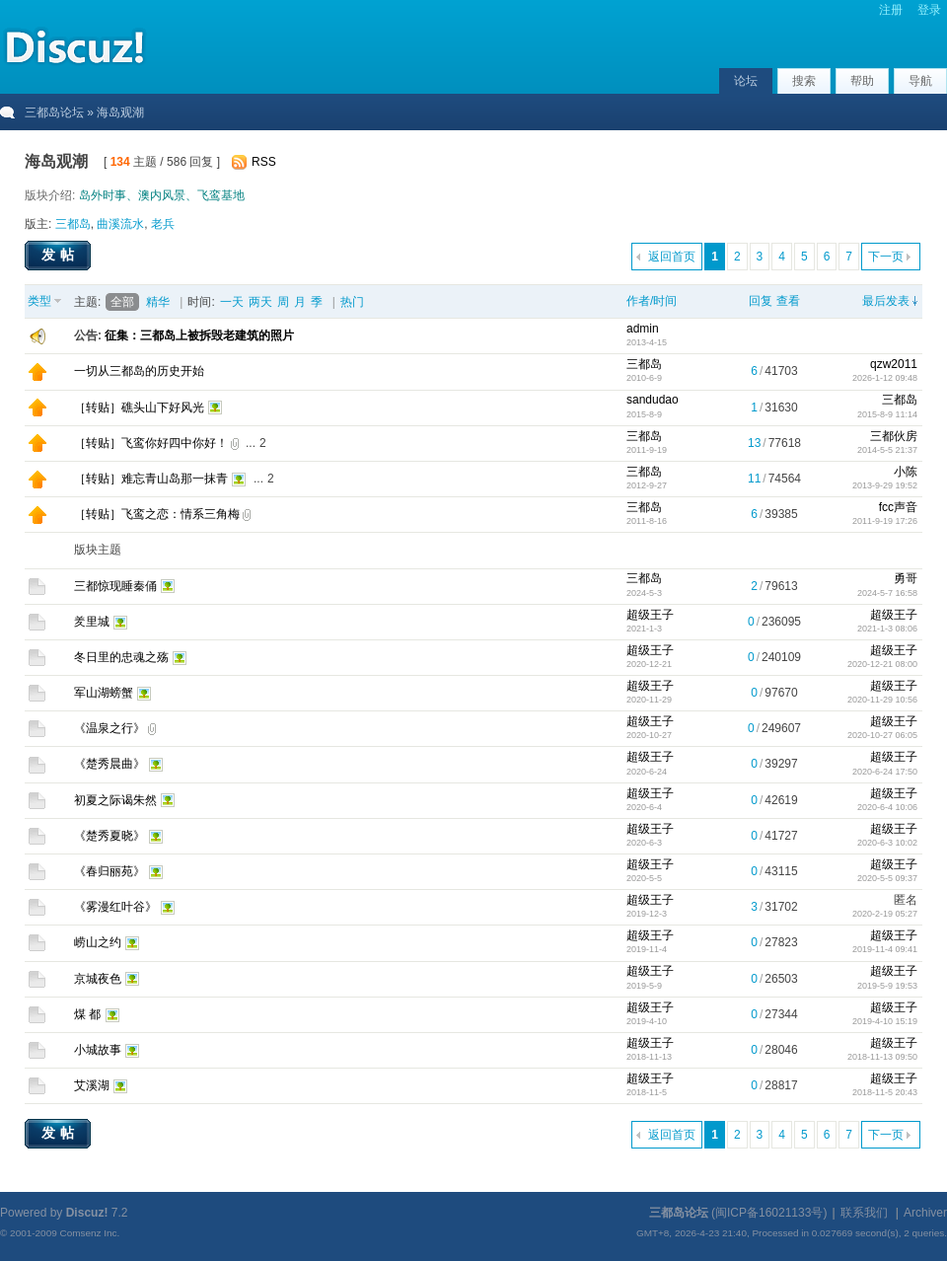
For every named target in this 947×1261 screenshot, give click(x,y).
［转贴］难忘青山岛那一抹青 (151, 478)
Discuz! (87, 1213)
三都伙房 (893, 436)
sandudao (652, 400)
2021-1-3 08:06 (887, 628)
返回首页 (671, 256)
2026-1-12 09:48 (884, 378)
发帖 (60, 254)
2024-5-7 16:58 (887, 593)
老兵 (163, 224)
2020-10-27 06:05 (882, 735)
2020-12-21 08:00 (882, 664)
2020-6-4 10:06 (887, 807)
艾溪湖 (91, 1085)
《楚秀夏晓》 (109, 836)
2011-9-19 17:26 (884, 521)
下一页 (886, 256)
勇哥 (905, 578)
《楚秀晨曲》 (109, 764)
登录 (929, 10)
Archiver (925, 1213)
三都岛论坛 (54, 112)
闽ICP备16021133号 (769, 1213)
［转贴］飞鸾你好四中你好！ (151, 443)
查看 (788, 301)
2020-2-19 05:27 (884, 914)
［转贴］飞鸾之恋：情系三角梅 (157, 514)
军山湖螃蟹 (103, 693)
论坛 (746, 81)
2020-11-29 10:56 (882, 700)
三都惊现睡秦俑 (115, 586)
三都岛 (73, 224)
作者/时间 (651, 301)
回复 (760, 301)
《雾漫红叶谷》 (115, 907)
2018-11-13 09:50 (882, 1057)
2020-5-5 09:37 (887, 878)
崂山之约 (97, 942)
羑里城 (91, 622)
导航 (920, 81)
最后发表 (886, 301)
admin (642, 328)
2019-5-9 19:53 (887, 986)
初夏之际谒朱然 (115, 800)
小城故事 (97, 1050)
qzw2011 (893, 364)
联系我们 (864, 1213)
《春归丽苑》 (109, 871)
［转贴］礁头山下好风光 (139, 407)
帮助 (862, 81)
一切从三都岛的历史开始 (139, 371)
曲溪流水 (120, 224)
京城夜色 (97, 979)
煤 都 (87, 1014)
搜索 (804, 81)
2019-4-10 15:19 (884, 1021)
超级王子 (650, 615)
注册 (891, 10)
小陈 (905, 472)
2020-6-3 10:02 (887, 843)
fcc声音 (898, 507)
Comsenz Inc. (89, 1232)
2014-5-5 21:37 (887, 450)
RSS (264, 162)
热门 (352, 302)
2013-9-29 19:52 (884, 485)
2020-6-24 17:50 (884, 772)
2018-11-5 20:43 (884, 1092)
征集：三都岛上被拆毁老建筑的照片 (199, 335)
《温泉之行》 (109, 728)
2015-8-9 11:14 (887, 414)
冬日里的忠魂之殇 (121, 657)
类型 (39, 301)
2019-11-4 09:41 (884, 949)
